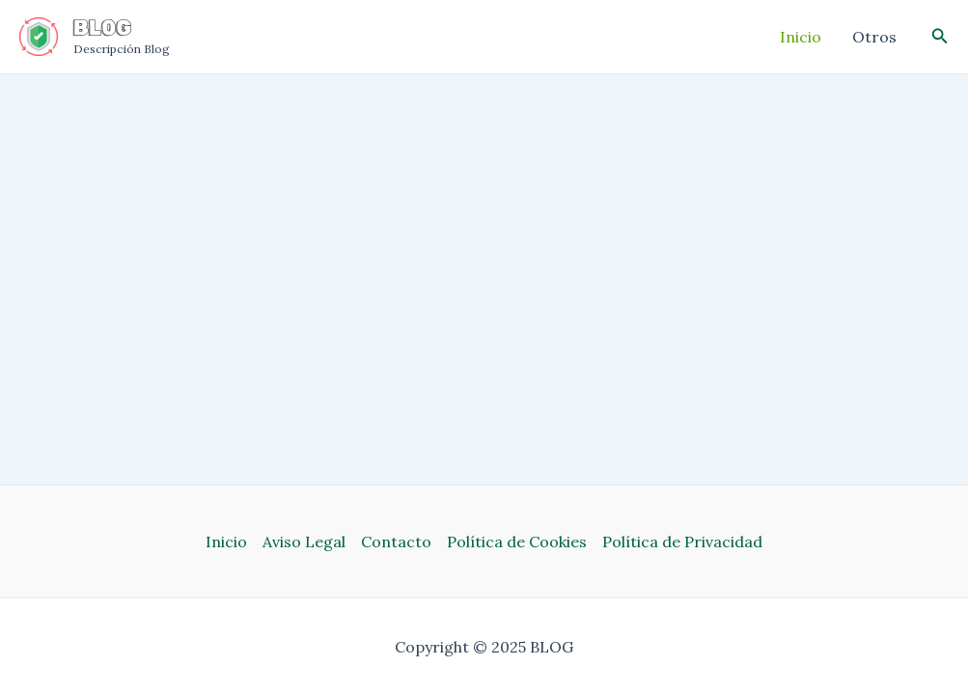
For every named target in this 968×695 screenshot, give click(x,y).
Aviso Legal (304, 541)
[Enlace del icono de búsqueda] (940, 36)
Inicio (226, 541)
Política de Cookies (517, 541)
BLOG (102, 27)
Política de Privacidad (682, 541)
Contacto (396, 541)
